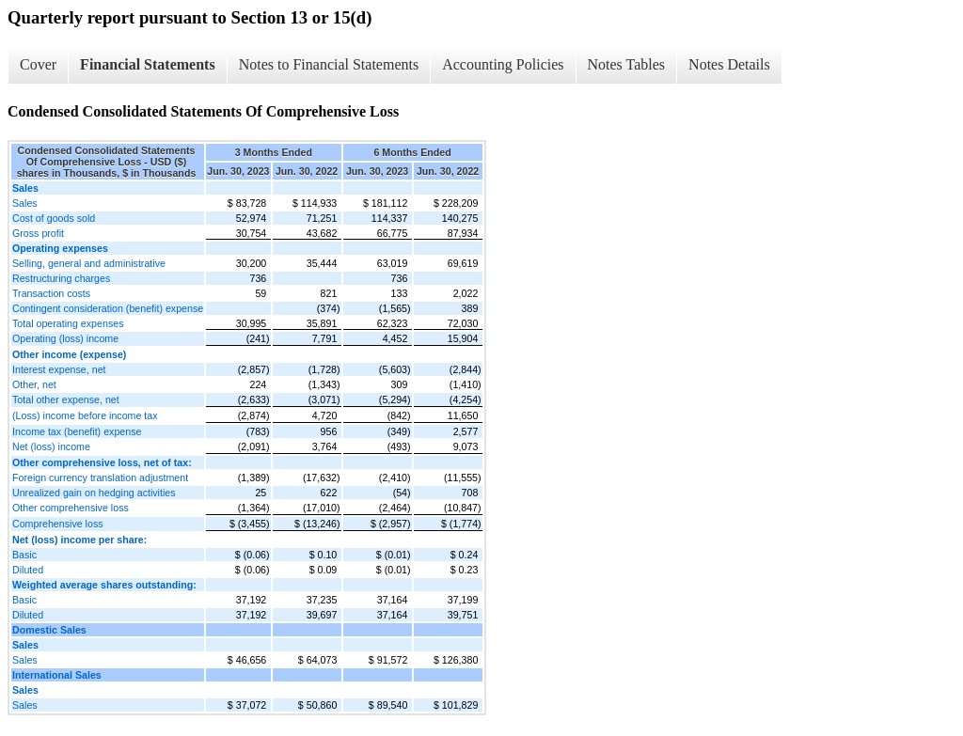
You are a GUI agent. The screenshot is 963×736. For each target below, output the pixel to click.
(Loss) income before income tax (85, 415)
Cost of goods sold (53, 218)
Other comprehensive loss (70, 507)
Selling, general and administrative (89, 263)
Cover (38, 64)
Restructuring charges (61, 278)
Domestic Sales (49, 629)
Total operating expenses (67, 323)
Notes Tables (627, 64)
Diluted (27, 569)
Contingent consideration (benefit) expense (107, 308)
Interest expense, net (59, 369)
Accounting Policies (502, 64)
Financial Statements (147, 64)
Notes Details (729, 64)
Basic (24, 554)
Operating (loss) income (65, 338)
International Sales (57, 675)
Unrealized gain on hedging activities (94, 492)
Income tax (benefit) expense (76, 431)
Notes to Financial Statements (329, 64)
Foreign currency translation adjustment (100, 477)
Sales (25, 203)
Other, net (34, 384)
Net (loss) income (51, 446)
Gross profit (38, 233)
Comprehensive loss (57, 523)
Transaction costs (51, 293)
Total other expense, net (65, 399)
